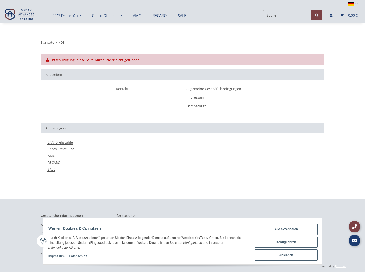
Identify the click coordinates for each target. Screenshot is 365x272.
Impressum (195, 97)
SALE (51, 169)
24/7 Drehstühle (60, 142)
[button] (352, 3)
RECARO (54, 162)
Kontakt (122, 89)
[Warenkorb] (348, 15)
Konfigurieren (284, 243)
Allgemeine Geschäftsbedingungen (213, 89)
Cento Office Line (61, 149)
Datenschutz (196, 106)
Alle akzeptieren (284, 231)
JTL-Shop (340, 266)
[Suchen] (287, 15)
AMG (51, 156)
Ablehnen (284, 255)
